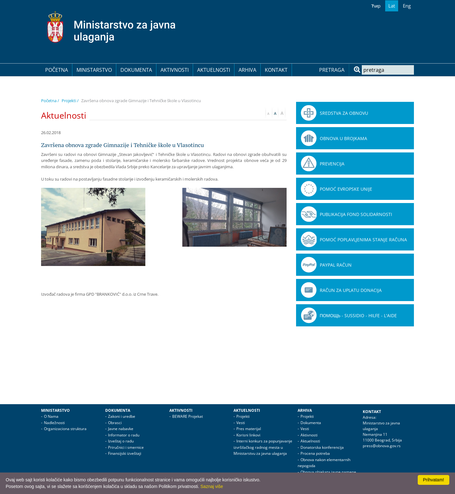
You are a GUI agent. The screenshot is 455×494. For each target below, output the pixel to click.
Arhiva (247, 69)
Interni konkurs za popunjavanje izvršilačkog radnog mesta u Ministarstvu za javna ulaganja (263, 447)
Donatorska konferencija (322, 447)
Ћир (375, 6)
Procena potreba (315, 453)
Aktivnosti (175, 69)
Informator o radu (123, 435)
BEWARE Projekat (187, 416)
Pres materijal (248, 428)
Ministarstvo (94, 69)
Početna (56, 69)
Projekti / (70, 100)
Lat (391, 6)
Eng (407, 6)
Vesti (240, 422)
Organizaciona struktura (65, 428)
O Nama (51, 416)
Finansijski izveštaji (124, 453)
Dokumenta (136, 69)
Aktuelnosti (213, 69)
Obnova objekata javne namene (328, 472)
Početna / (50, 100)
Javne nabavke (120, 428)
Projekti (243, 416)
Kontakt (276, 69)
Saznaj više (211, 486)
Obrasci (115, 422)
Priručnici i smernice (126, 447)
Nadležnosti (54, 422)
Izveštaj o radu (121, 441)
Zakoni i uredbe (121, 416)
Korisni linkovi (248, 435)
